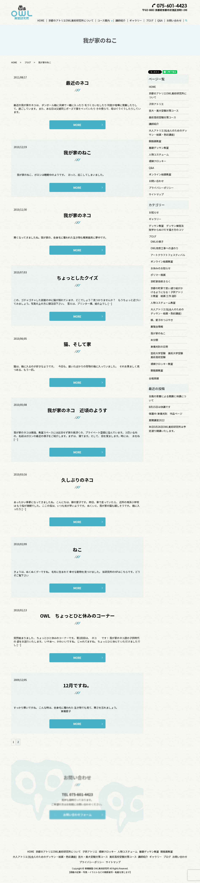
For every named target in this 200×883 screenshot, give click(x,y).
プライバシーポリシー (161, 187)
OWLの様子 (157, 241)
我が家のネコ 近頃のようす (77, 410)
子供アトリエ (156, 104)
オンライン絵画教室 (160, 174)
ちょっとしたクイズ (77, 277)
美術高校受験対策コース (162, 117)
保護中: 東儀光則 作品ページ (165, 413)
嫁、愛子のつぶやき (162, 320)
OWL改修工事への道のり (164, 248)
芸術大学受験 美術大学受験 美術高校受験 (168, 355)
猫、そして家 (77, 344)
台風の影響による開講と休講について (167, 398)
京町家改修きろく (161, 281)
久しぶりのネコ (77, 480)
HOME (41, 20)
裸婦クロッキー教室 (162, 364)
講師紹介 (121, 20)
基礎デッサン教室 (159, 147)
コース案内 (104, 20)
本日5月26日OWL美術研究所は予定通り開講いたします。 (167, 428)
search (188, 20)
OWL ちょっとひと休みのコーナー (77, 615)
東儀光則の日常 (159, 346)
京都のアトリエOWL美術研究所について (71, 20)
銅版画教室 (155, 141)
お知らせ (154, 212)
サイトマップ (156, 194)
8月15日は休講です (160, 407)
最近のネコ (77, 82)
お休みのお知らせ (161, 268)
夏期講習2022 (156, 420)
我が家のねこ (77, 152)
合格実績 (154, 378)
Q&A (160, 20)
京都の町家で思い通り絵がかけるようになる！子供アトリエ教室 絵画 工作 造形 (167, 292)
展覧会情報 (157, 326)
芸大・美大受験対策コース (164, 110)
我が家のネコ (77, 215)
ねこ (77, 549)
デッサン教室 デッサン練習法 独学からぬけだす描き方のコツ (167, 227)
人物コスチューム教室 (163, 302)
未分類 (154, 340)
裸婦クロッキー (157, 161)
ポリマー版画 (158, 275)
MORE (77, 125)
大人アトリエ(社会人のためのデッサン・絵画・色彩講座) (168, 132)
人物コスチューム (159, 154)
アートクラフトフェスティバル (168, 255)
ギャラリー (136, 20)
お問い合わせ (174, 20)
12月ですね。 (77, 685)
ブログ (149, 20)
